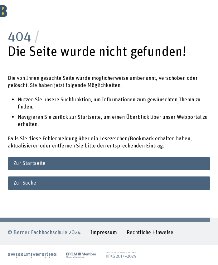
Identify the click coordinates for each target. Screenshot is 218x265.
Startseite (89, 117)
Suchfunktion (76, 100)
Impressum (103, 232)
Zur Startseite (29, 163)
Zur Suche (24, 183)
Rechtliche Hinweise (150, 232)
